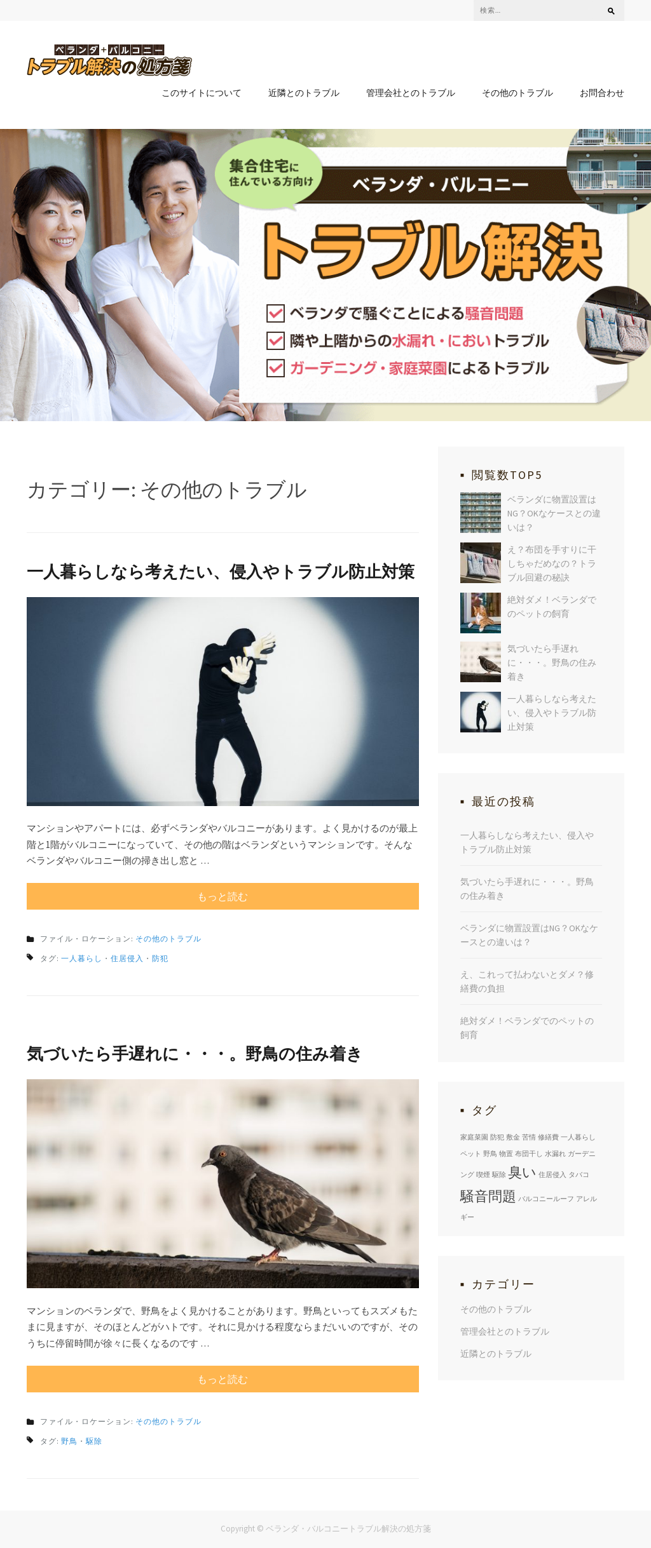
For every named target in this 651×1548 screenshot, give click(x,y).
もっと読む (222, 896)
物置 (506, 1153)
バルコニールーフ (546, 1198)
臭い (522, 1172)
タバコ (578, 1174)
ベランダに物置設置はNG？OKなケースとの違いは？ (554, 513)
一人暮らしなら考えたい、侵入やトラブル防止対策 (221, 571)
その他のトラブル (517, 92)
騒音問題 (488, 1196)
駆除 (94, 1441)
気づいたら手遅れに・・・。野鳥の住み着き (195, 1053)
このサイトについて (201, 92)
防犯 (160, 958)
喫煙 (483, 1174)
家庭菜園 (474, 1137)
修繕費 (548, 1137)
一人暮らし (81, 958)
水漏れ (555, 1153)
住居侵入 (127, 958)
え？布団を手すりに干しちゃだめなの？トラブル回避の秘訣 (551, 563)
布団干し (529, 1153)
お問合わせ (602, 92)
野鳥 (69, 1441)
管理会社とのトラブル (410, 92)
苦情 (529, 1137)
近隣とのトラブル (303, 92)
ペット (470, 1153)
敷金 (513, 1137)
